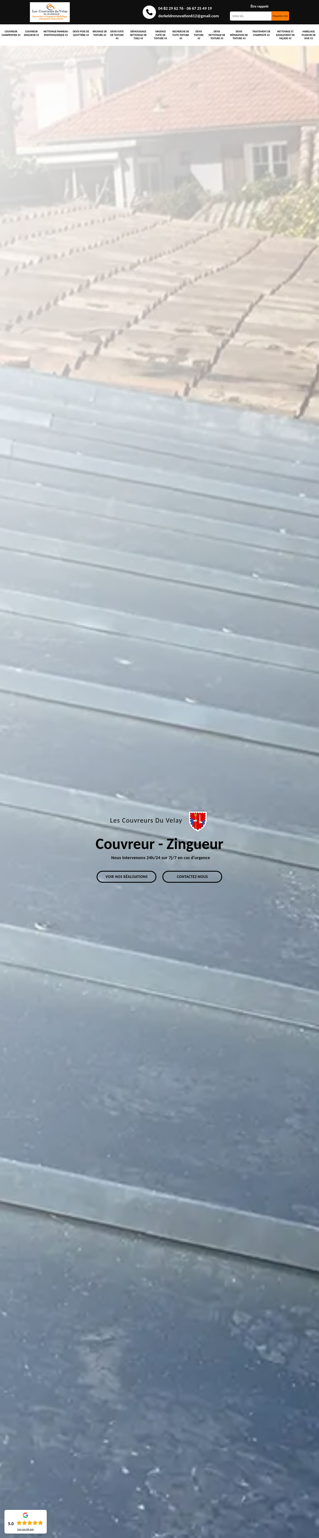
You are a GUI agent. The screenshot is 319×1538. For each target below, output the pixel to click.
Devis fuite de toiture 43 (117, 35)
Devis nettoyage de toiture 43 (216, 35)
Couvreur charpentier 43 (11, 33)
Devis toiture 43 (199, 35)
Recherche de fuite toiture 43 (181, 35)
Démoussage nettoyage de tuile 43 (138, 35)
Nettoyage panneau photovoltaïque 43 (55, 33)
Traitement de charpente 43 (261, 33)
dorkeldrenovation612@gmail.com (188, 15)
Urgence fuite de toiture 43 (160, 35)
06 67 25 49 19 (199, 8)
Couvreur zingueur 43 (31, 33)
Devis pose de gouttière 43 (81, 33)
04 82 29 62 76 (170, 8)
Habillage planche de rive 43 (309, 35)
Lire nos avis (25, 1529)
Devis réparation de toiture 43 (239, 35)
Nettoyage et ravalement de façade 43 (285, 35)
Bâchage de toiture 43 (100, 33)
